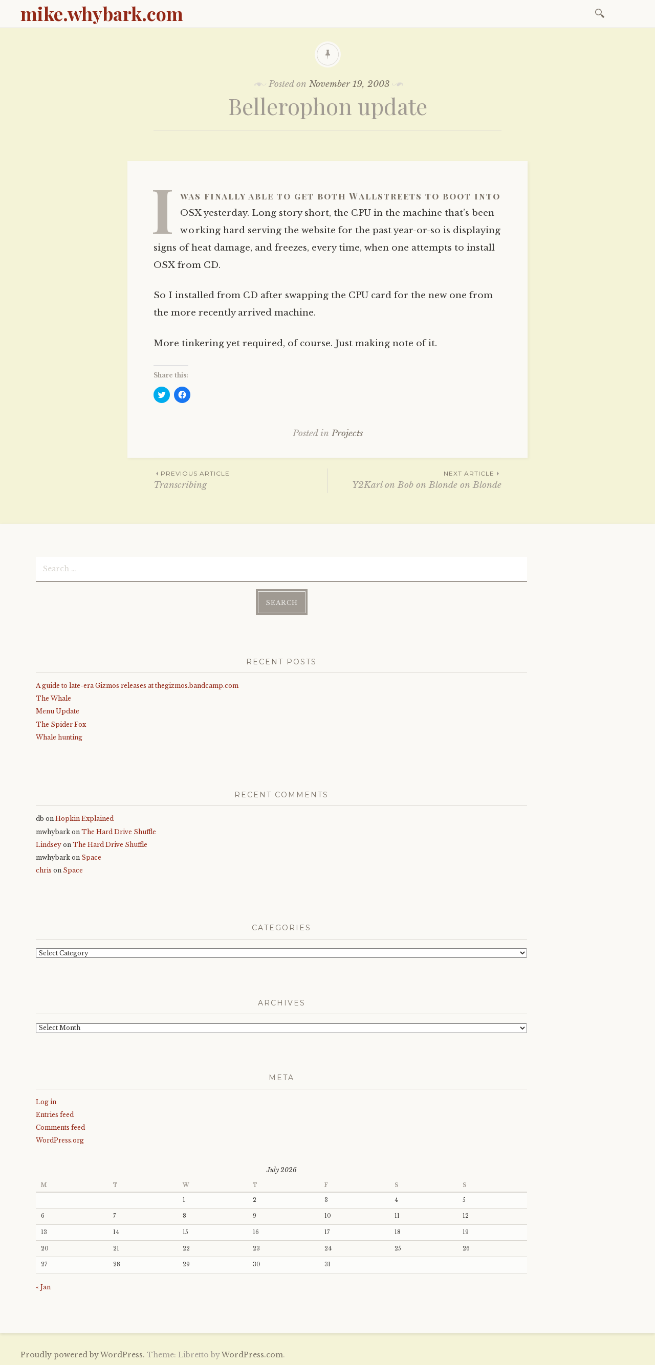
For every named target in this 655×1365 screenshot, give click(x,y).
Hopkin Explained (84, 818)
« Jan (43, 1286)
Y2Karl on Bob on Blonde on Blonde (414, 479)
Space (91, 857)
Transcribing (241, 479)
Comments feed (60, 1127)
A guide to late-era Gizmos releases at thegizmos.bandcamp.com (137, 685)
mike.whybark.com (101, 13)
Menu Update (57, 710)
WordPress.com (252, 1354)
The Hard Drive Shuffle (118, 831)
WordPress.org (60, 1140)
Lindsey (48, 844)
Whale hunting (59, 737)
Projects (347, 433)
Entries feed (55, 1113)
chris (44, 870)
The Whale (53, 698)
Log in (46, 1101)
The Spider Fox (61, 723)
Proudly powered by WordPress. (82, 1354)
